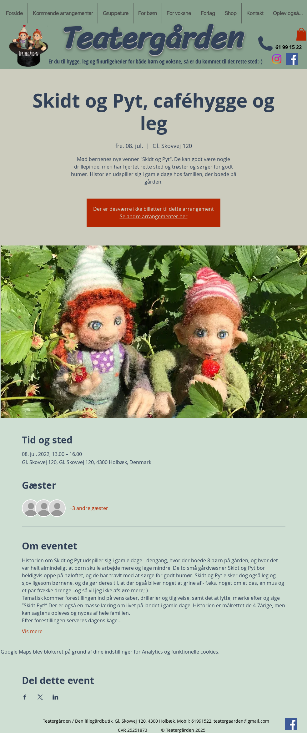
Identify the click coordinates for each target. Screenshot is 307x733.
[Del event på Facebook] (25, 697)
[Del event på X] (40, 697)
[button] (301, 34)
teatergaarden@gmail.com (241, 721)
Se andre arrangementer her (154, 216)
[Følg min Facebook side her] (292, 59)
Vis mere (32, 631)
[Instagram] (277, 59)
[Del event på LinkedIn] (55, 697)
